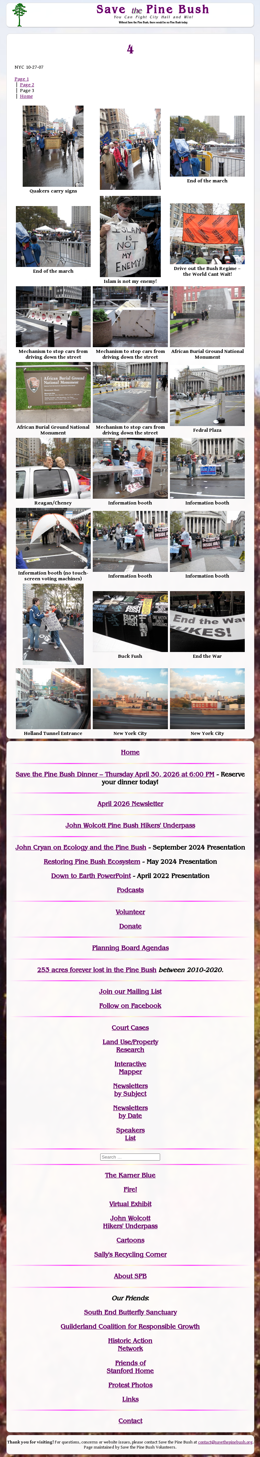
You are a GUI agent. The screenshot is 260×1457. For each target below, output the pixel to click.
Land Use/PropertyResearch (130, 1046)
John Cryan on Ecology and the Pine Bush (81, 847)
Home (26, 96)
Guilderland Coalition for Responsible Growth (130, 1326)
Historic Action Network (130, 1344)
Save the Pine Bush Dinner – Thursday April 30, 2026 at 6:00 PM (115, 774)
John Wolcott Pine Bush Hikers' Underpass (130, 825)
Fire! (130, 1189)
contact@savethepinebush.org (225, 1442)
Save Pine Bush (154, 9)
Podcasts (130, 890)
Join (105, 991)
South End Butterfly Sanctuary (130, 1312)
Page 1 (22, 79)
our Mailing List (136, 991)
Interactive (130, 1064)
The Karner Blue (130, 1175)
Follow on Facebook (130, 1006)
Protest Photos (130, 1385)
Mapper (130, 1072)
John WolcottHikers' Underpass (130, 1222)
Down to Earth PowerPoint (91, 876)
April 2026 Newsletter (130, 804)
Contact (130, 1421)
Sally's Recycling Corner (130, 1254)
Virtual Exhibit (130, 1204)
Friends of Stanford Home (130, 1367)
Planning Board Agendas (130, 948)
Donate (130, 926)
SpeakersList (130, 1134)
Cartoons (130, 1240)
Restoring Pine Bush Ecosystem (92, 862)
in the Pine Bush (117, 970)
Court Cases (130, 1028)
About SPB (130, 1276)
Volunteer (130, 912)
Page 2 (27, 85)
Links (130, 1399)
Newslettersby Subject (130, 1090)
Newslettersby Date (130, 1112)
